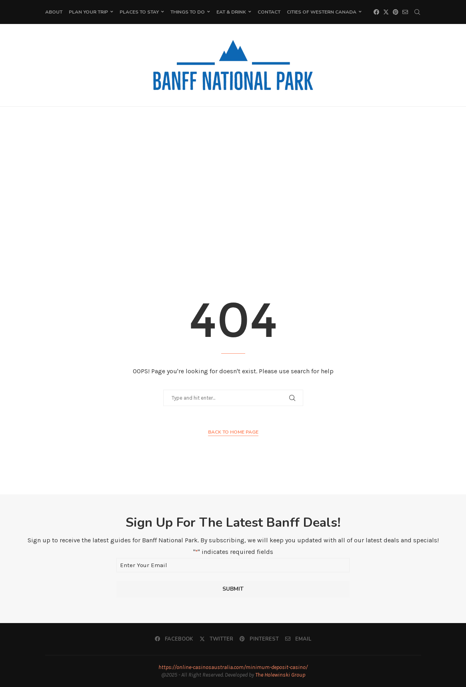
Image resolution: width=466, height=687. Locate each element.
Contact (269, 12)
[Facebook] (376, 12)
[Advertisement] (233, 187)
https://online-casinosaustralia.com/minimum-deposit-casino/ (233, 667)
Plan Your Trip (88, 12)
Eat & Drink (231, 12)
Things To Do (187, 12)
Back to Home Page (233, 432)
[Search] (417, 12)
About (53, 12)
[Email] (405, 12)
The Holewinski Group (280, 674)
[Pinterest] (395, 12)
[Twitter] (386, 12)
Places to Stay (139, 12)
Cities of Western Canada (321, 12)
